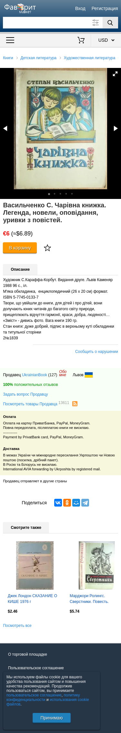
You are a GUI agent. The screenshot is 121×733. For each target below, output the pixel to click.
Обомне (62, 373)
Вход (80, 8)
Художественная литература (89, 58)
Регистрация (105, 8)
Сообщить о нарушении (96, 351)
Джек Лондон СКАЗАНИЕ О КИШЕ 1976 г (32, 599)
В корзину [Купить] (20, 247)
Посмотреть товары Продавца (36, 403)
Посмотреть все (17, 625)
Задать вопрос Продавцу (25, 394)
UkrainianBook (34, 375)
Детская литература (38, 58)
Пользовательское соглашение (36, 668)
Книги (8, 58)
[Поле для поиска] (60, 22)
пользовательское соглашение (34, 695)
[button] (115, 74)
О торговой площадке (27, 654)
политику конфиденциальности (43, 697)
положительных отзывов (30, 384)
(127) (52, 375)
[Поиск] (110, 22)
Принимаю (51, 717)
